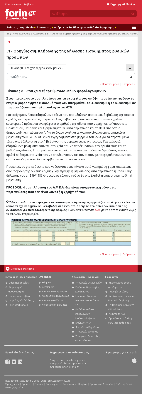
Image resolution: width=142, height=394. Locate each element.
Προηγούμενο (109, 84)
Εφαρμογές (108, 27)
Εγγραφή (114, 4)
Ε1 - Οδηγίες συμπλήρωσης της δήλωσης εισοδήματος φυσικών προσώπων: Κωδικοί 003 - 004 (43, 244)
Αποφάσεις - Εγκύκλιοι (85, 277)
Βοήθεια (28, 4)
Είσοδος (128, 4)
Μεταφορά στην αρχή (22, 268)
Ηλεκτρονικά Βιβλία (86, 27)
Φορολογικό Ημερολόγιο (55, 295)
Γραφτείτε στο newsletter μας (65, 360)
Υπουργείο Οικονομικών (88, 282)
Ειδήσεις (12, 27)
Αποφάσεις (45, 27)
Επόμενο (128, 84)
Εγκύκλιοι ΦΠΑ (83, 322)
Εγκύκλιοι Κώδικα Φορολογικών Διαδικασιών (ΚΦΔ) (85, 314)
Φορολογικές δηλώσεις (21, 300)
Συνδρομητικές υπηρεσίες (21, 277)
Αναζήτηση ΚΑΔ (117, 313)
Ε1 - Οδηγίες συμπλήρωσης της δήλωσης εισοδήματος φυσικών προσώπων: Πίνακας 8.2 (103, 231)
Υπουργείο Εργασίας (86, 331)
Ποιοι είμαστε (53, 384)
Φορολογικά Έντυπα (53, 300)
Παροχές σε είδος (118, 291)
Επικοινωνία (13, 4)
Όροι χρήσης (12, 384)
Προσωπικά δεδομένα (102, 384)
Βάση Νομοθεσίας (18, 282)
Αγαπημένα (48, 287)
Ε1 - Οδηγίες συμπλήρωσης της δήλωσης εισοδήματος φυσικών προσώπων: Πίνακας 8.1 (43, 231)
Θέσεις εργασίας (14, 387)
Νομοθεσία (27, 27)
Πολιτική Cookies (125, 384)
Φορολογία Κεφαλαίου (87, 327)
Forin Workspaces (18, 305)
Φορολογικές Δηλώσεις (28, 33)
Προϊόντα (27, 384)
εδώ (97, 210)
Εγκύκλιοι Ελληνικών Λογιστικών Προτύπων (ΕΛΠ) (87, 300)
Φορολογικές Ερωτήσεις (55, 291)
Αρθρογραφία (63, 27)
